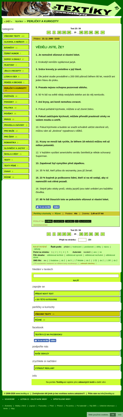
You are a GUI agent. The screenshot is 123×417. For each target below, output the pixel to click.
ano (95, 252)
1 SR (109, 260)
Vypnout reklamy (44, 368)
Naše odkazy (42, 354)
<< (49, 32)
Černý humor (12, 53)
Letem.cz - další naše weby (33, 399)
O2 (77, 221)
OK (112, 415)
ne (101, 252)
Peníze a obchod (14, 82)
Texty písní (11, 166)
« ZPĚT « (8, 21)
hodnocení (77, 247)
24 (69, 32)
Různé (9, 177)
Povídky (10, 113)
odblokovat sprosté (74, 255)
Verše (5, 408)
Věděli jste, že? (50, 47)
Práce (9, 119)
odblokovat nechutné (94, 255)
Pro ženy (10, 137)
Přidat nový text (44, 294)
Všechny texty (14, 36)
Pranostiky (42, 406)
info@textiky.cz (107, 393)
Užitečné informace (107, 406)
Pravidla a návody (16, 125)
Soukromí (9, 399)
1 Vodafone (53, 260)
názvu (106, 247)
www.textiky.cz (22, 393)
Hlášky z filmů (20, 406)
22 (59, 32)
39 (97, 32)
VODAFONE (59, 221)
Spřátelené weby (62, 399)
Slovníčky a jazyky (16, 148)
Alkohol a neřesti (16, 42)
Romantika (11, 142)
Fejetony (10, 65)
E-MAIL (48, 221)
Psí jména (70, 406)
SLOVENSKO (85, 221)
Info (119, 414)
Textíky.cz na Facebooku (48, 334)
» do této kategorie (46, 299)
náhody (37, 249)
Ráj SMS (93, 406)
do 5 (70, 260)
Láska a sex (11, 77)
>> (103, 32)
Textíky (19, 21)
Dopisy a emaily (14, 59)
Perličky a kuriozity (43, 21)
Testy (8, 160)
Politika (10, 108)
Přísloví (60, 406)
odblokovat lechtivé (55, 255)
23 (64, 32)
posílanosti (89, 247)
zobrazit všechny (87, 263)
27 (86, 32)
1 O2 (95, 260)
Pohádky (10, 102)
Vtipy (13, 408)
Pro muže (11, 131)
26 (81, 32)
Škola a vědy (13, 154)
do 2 (63, 260)
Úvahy (8, 171)
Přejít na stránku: (67, 239)
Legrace (32, 406)
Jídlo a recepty (14, 71)
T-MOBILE (70, 221)
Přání (52, 406)
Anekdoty (8, 406)
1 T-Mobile (78, 260)
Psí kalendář (81, 406)
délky (98, 247)
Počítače (10, 96)
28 (91, 32)
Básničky (10, 48)
